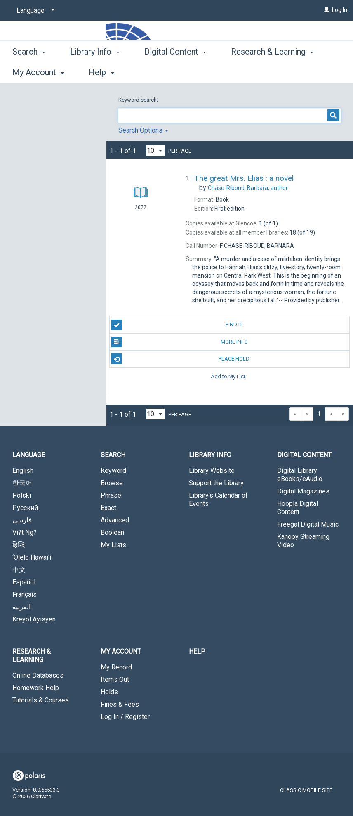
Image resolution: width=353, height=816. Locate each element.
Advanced (115, 520)
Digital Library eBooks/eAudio (299, 475)
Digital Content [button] (175, 71)
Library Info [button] (94, 71)
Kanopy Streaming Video (303, 541)
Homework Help (35, 688)
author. (248, 188)
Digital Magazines (303, 491)
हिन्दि (18, 545)
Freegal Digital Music (308, 524)
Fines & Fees (120, 704)
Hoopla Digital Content (297, 508)
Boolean (112, 532)
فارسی (22, 520)
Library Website (212, 470)
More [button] (247, 72)
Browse (112, 483)
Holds (109, 692)
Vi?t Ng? (24, 532)
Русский (25, 508)
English (22, 470)
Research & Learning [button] (31, 656)
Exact (108, 508)
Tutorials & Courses (40, 700)
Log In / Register (125, 717)
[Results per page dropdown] (155, 150)
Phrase (111, 495)
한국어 (22, 483)
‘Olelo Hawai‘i (31, 557)
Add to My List (228, 376)
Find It (177, 325)
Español (23, 582)
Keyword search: (138, 100)
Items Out (115, 679)
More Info (179, 342)
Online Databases (38, 675)
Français (24, 594)
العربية (21, 607)
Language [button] (28, 455)
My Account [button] (121, 651)
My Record (116, 667)
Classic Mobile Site (306, 790)
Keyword (113, 470)
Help (197, 651)
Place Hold (180, 358)
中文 (19, 570)
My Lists (113, 545)
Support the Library (216, 483)
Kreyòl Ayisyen (34, 619)
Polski (21, 495)
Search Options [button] (143, 130)
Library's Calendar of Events (218, 499)
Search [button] (28, 71)
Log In (339, 10)
